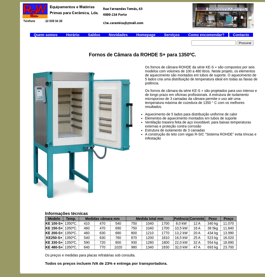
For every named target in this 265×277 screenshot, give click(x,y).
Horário (73, 35)
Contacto (241, 35)
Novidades (119, 35)
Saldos (94, 35)
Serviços (172, 35)
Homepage (146, 35)
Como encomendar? (206, 35)
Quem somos (46, 35)
